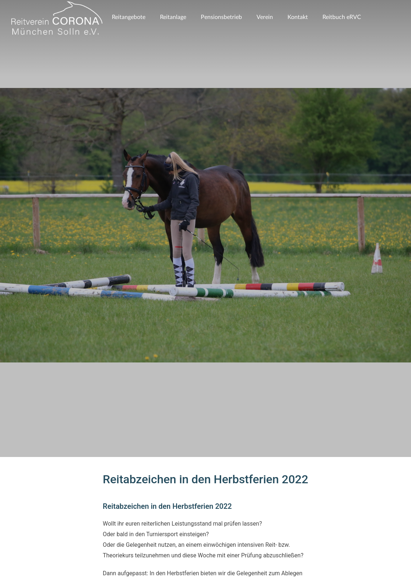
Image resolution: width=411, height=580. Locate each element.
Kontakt (297, 17)
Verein (265, 17)
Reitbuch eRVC (341, 17)
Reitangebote (128, 17)
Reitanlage (173, 17)
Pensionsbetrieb (221, 17)
